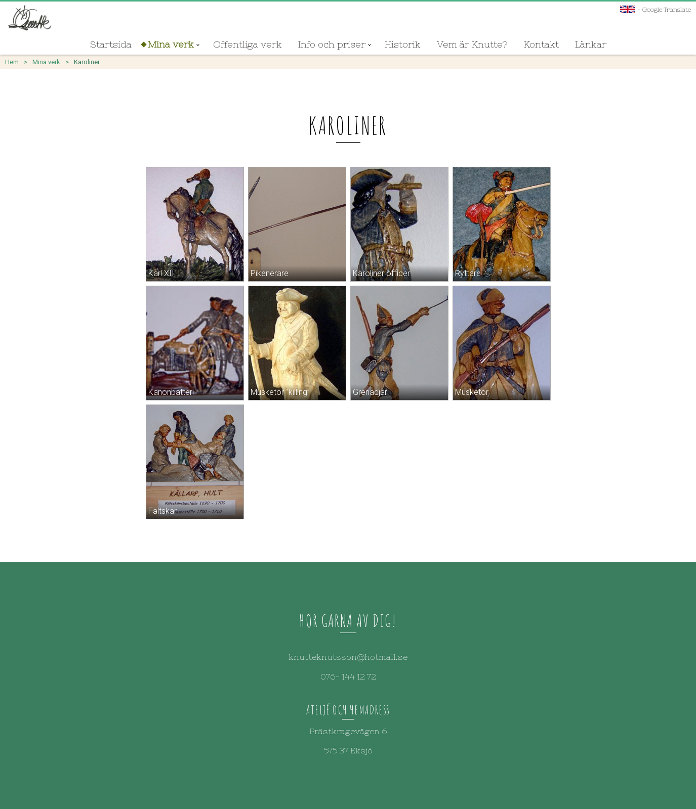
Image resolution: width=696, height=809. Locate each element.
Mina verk (171, 44)
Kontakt (541, 44)
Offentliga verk (247, 44)
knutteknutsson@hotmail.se (348, 656)
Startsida (111, 44)
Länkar (590, 44)
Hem (12, 62)
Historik (403, 44)
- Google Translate (655, 9)
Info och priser (331, 44)
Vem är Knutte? (472, 44)
